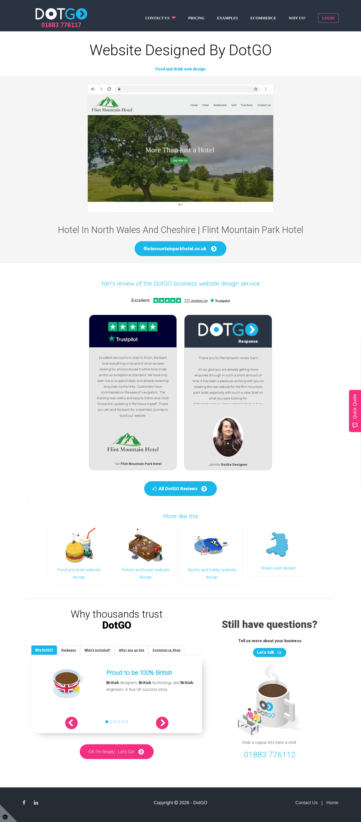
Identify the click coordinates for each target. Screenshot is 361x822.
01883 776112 (270, 754)
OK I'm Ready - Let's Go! (111, 751)
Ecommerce (263, 18)
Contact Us (306, 802)
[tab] (44, 649)
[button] (72, 722)
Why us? (297, 18)
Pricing (196, 18)
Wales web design (278, 567)
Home (332, 802)
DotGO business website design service (207, 283)
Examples (227, 18)
